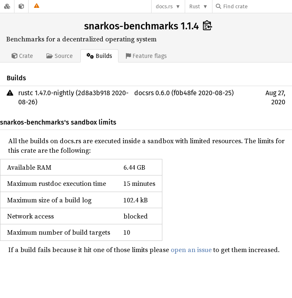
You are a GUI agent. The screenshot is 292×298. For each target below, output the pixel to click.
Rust (194, 6)
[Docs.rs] (7, 6)
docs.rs (164, 6)
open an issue (191, 249)
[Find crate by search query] (257, 6)
